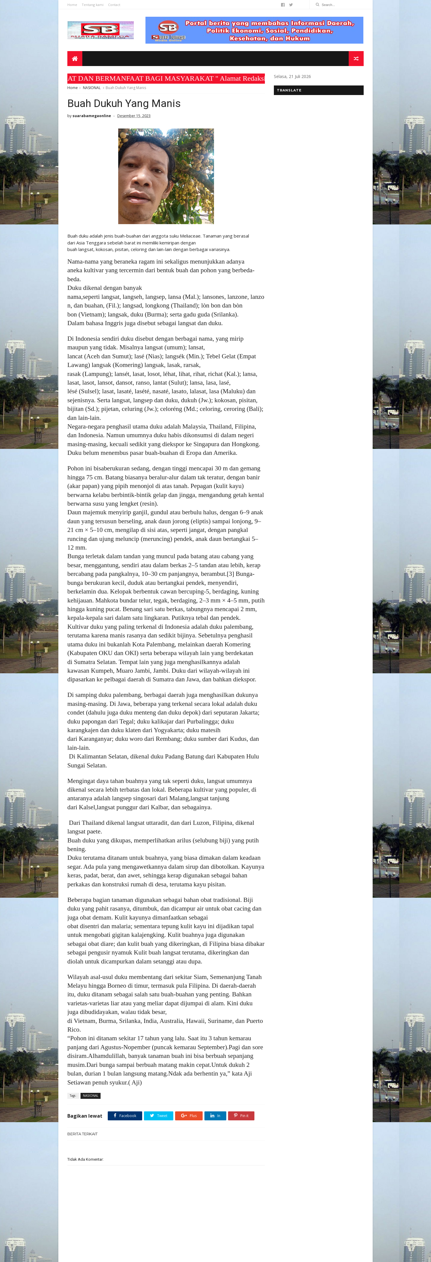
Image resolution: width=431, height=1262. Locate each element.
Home (72, 4)
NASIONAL (92, 87)
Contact (114, 4)
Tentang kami (93, 4)
